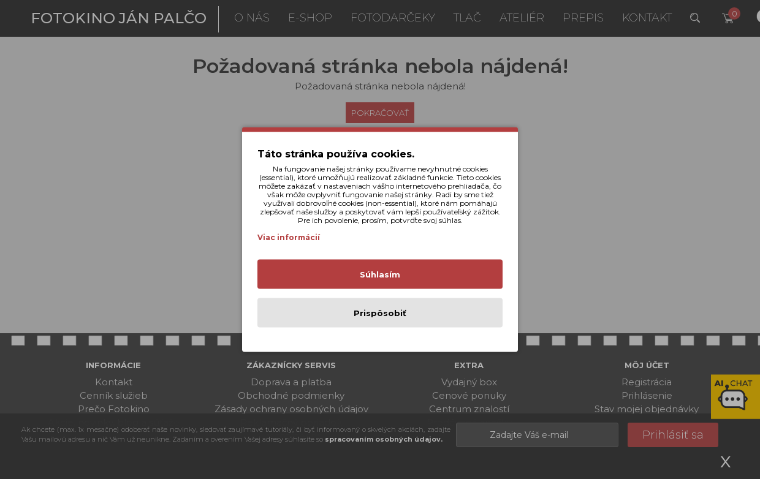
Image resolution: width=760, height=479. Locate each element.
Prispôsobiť (380, 313)
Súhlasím (380, 274)
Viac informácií (288, 237)
